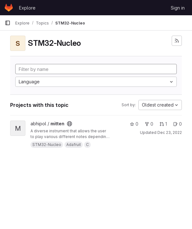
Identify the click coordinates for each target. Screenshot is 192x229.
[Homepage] (8, 8)
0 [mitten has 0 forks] (149, 124)
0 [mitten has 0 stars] (134, 124)
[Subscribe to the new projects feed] (177, 41)
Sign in (178, 7)
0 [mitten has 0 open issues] (177, 124)
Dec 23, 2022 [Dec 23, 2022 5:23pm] (169, 132)
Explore (27, 7)
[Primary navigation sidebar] (8, 23)
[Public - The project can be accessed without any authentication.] (69, 123)
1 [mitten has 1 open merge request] (163, 124)
